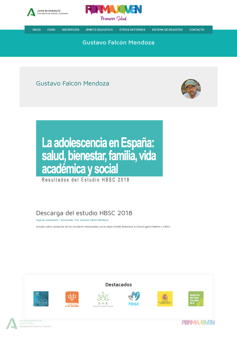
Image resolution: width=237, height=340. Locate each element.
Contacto (196, 29)
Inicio (37, 29)
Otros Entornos (132, 29)
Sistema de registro (167, 29)
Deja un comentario (47, 220)
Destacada (67, 220)
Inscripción (70, 29)
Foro (51, 29)
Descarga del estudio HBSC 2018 (84, 212)
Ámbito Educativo (99, 29)
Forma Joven (103, 48)
